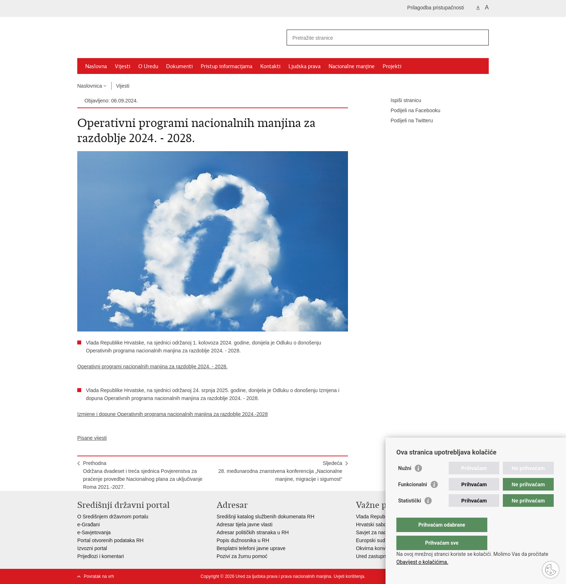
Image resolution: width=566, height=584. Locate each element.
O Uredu (148, 66)
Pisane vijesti (92, 438)
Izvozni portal (92, 548)
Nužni (404, 483)
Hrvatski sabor (372, 524)
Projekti (392, 66)
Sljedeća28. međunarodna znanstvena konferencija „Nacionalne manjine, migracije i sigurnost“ (280, 471)
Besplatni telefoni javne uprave (251, 548)
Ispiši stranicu (400, 100)
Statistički (409, 515)
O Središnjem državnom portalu (112, 516)
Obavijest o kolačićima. (422, 562)
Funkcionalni (412, 499)
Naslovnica (89, 86)
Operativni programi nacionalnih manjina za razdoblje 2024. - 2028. (152, 366)
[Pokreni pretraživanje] (480, 37)
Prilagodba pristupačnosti (435, 7)
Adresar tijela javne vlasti (245, 524)
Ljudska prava (304, 66)
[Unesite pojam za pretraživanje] (380, 38)
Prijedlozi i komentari (100, 556)
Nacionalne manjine (351, 66)
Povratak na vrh (99, 576)
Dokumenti (179, 66)
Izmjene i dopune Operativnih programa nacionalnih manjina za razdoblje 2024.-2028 (172, 414)
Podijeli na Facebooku (410, 110)
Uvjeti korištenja (349, 576)
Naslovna (96, 66)
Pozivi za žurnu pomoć (242, 556)
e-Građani (88, 524)
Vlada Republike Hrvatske (385, 516)
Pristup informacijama (226, 66)
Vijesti (122, 66)
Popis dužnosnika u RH (243, 540)
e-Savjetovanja (94, 532)
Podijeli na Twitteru (406, 121)
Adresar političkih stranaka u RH (253, 532)
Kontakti (270, 66)
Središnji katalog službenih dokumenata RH (265, 516)
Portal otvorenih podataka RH (110, 540)
